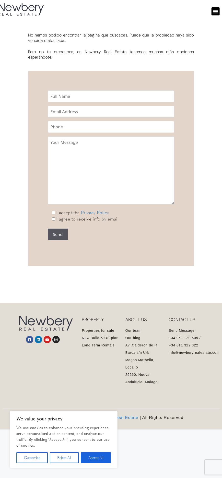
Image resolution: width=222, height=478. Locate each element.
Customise (32, 457)
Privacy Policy (95, 213)
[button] (215, 11)
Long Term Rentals (98, 345)
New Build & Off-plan (100, 338)
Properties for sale (98, 330)
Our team (133, 330)
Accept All (95, 457)
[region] (63, 439)
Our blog (132, 338)
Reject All (64, 457)
